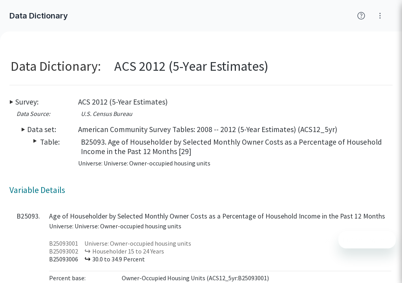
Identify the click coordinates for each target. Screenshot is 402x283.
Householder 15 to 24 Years (128, 251)
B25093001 (63, 243)
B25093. (28, 216)
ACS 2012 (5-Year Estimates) (123, 102)
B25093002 (63, 251)
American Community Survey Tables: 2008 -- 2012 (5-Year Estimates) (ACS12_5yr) (207, 129)
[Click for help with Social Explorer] (361, 15)
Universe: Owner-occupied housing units (137, 243)
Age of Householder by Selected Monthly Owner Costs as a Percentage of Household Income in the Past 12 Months (217, 216)
